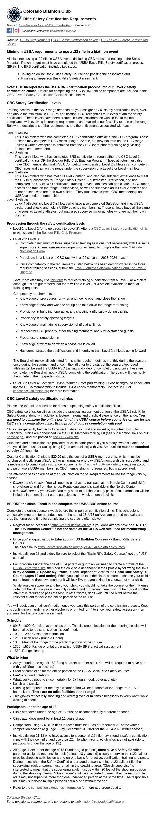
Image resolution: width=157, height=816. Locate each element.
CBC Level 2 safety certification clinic (121, 228)
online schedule (40, 406)
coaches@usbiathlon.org (31, 391)
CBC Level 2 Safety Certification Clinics (35, 95)
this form (56, 280)
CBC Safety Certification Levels (75, 40)
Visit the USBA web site (101, 464)
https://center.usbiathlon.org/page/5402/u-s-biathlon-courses (81, 547)
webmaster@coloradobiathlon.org (99, 801)
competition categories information (56, 787)
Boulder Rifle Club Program (62, 232)
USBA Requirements (35, 40)
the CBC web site (66, 437)
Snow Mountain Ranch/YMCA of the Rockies (45, 25)
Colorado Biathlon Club (23, 797)
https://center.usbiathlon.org (72, 525)
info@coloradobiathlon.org (60, 30)
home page (15, 437)
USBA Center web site (29, 568)
